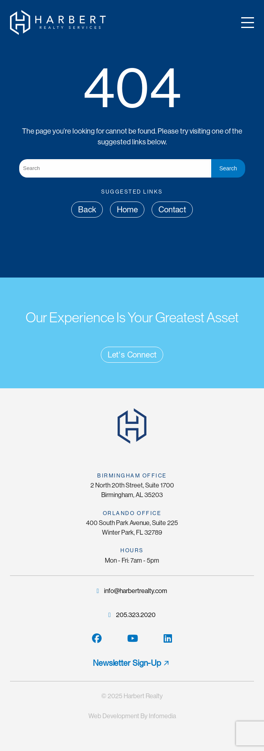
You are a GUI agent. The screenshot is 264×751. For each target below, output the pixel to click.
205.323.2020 (132, 615)
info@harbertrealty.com (132, 591)
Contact (172, 209)
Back (87, 209)
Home (127, 209)
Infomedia (162, 716)
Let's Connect (132, 355)
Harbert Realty (143, 696)
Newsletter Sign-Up (127, 663)
